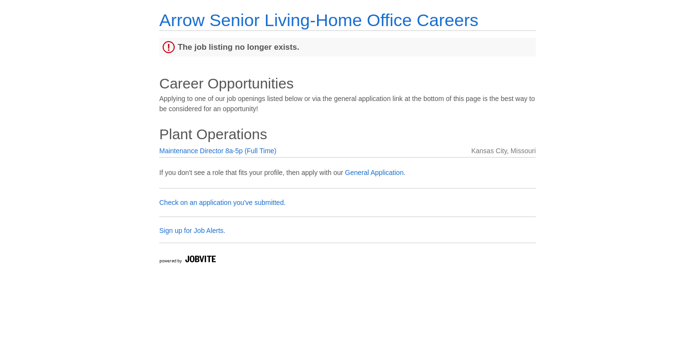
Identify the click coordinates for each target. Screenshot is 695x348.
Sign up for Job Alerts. (192, 230)
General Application (374, 172)
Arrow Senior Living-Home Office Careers (318, 20)
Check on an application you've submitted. (222, 202)
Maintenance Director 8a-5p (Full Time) (218, 151)
